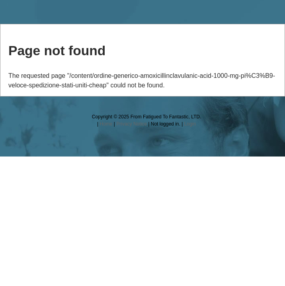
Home (106, 124)
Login (190, 124)
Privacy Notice (131, 124)
